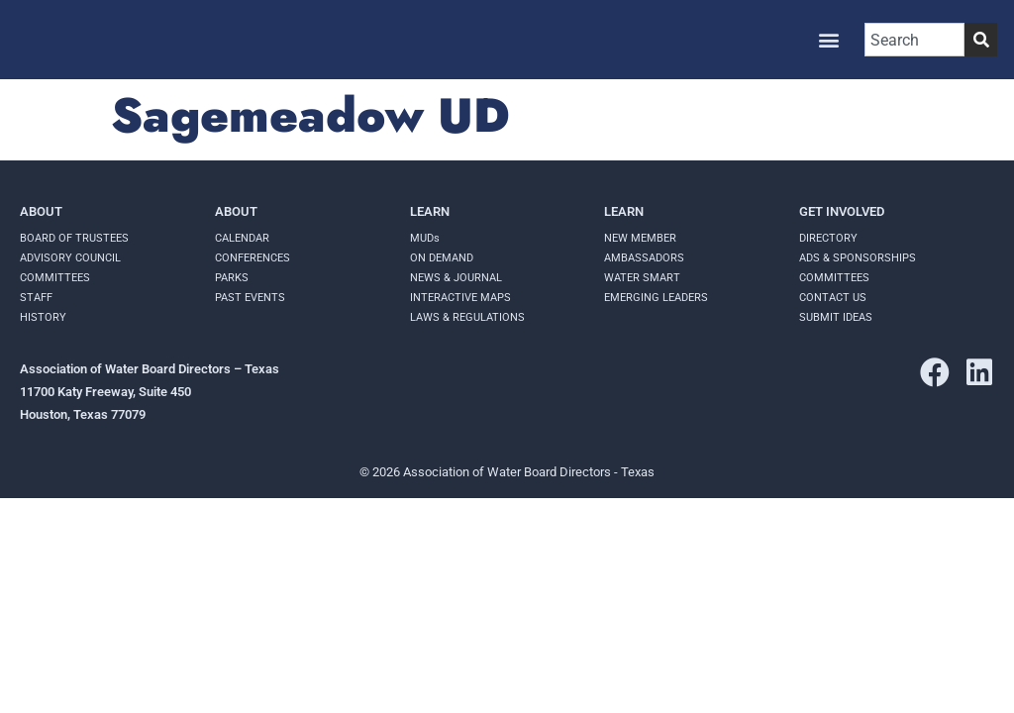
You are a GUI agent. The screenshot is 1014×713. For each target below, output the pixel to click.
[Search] (980, 39)
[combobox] (914, 39)
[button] (828, 40)
